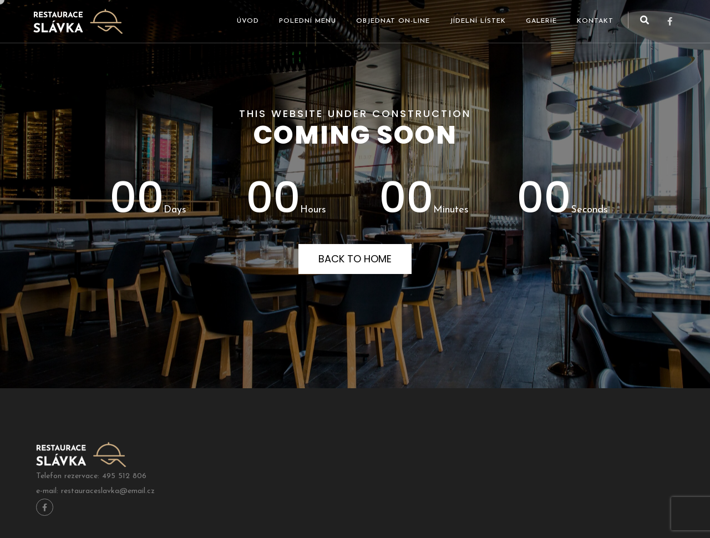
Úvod (248, 21)
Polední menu (307, 21)
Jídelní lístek (478, 21)
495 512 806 (124, 476)
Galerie (541, 21)
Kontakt (595, 21)
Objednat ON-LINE (393, 21)
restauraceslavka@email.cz (108, 491)
